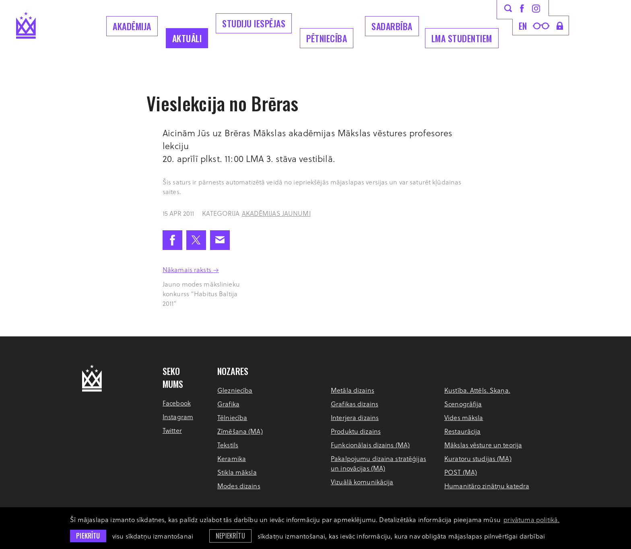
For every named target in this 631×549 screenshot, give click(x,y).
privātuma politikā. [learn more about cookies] (531, 519)
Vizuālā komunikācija (362, 481)
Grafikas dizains (354, 403)
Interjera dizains (355, 417)
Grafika (228, 403)
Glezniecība (234, 390)
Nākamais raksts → (191, 269)
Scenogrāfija (463, 403)
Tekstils (227, 444)
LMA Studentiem (461, 38)
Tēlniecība (232, 417)
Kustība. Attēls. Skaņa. (477, 390)
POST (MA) (460, 472)
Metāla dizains (352, 390)
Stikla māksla (237, 472)
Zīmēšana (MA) (240, 431)
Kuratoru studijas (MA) (477, 458)
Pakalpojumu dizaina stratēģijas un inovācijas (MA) (378, 463)
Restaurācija (462, 431)
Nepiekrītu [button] (230, 536)
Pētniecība (326, 38)
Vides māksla (463, 417)
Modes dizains (238, 485)
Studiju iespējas (253, 23)
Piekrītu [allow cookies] (88, 536)
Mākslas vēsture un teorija (483, 444)
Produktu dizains (356, 431)
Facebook (177, 403)
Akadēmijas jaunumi (276, 213)
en (523, 26)
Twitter (172, 430)
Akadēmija (132, 26)
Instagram (178, 416)
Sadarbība (391, 26)
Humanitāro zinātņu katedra (486, 485)
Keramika (231, 458)
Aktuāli (187, 38)
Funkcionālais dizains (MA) (370, 444)
